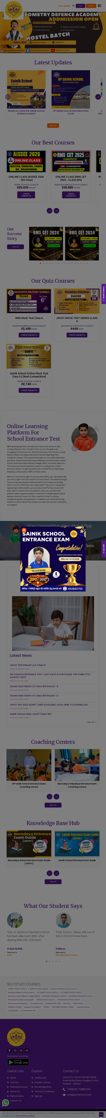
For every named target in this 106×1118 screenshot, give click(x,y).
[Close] (24, 530)
